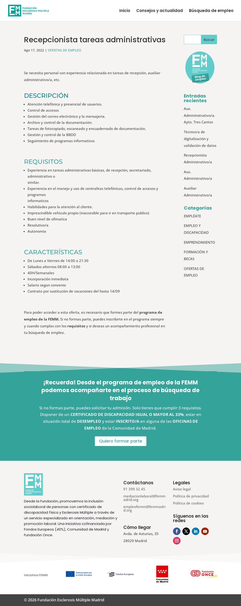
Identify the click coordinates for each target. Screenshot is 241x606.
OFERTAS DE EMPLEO (64, 50)
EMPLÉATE (192, 216)
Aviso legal (182, 489)
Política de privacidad (191, 496)
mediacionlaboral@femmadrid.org (144, 498)
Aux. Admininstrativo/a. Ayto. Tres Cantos (199, 115)
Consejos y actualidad (159, 11)
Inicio (124, 11)
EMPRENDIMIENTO (199, 242)
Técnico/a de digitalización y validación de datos (200, 138)
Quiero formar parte (120, 441)
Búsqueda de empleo (211, 11)
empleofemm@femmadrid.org (144, 508)
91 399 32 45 (134, 489)
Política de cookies (188, 503)
